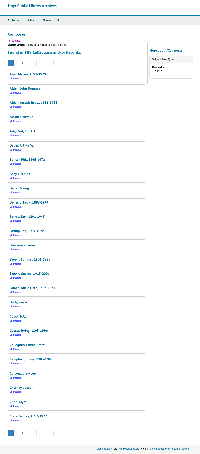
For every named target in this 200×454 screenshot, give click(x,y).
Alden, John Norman (25, 88)
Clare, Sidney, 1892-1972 (28, 416)
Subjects (32, 20)
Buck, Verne (18, 302)
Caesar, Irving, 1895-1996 (29, 330)
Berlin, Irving (19, 188)
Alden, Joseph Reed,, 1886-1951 (33, 102)
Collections (15, 20)
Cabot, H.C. (18, 316)
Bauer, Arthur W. (22, 145)
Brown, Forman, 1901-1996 (30, 259)
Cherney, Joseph (21, 387)
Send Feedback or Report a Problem (170, 448)
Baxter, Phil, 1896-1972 (27, 159)
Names (47, 20)
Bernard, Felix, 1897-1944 (29, 202)
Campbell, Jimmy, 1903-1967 (31, 359)
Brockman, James (22, 245)
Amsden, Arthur (21, 117)
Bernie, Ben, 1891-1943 (27, 216)
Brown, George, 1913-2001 (30, 273)
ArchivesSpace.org (129, 448)
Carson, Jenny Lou (23, 373)
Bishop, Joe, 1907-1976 (27, 231)
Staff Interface (104, 448)
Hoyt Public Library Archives (32, 5)
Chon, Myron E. (21, 402)
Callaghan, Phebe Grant (27, 345)
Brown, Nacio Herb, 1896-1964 (32, 288)
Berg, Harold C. (21, 174)
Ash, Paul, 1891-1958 (25, 131)
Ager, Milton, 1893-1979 (28, 74)
